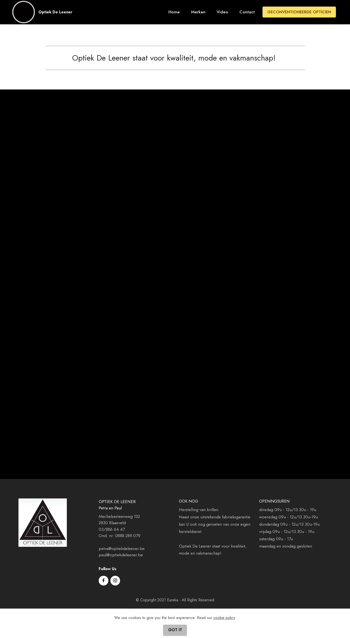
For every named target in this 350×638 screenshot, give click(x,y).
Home (174, 12)
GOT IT (175, 630)
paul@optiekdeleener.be (121, 555)
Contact (247, 12)
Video (222, 12)
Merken (198, 12)
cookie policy (224, 617)
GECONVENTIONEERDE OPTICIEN (299, 12)
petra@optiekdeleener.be (122, 548)
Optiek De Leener (55, 12)
